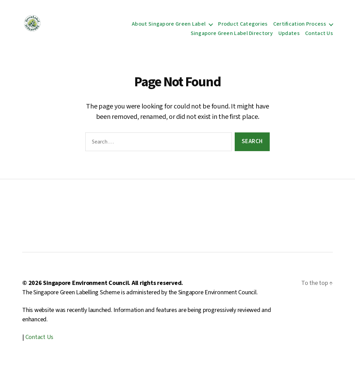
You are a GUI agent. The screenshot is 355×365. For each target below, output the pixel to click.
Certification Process (299, 24)
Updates (289, 33)
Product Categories (242, 24)
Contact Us (319, 33)
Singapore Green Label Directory (232, 33)
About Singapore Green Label (169, 24)
